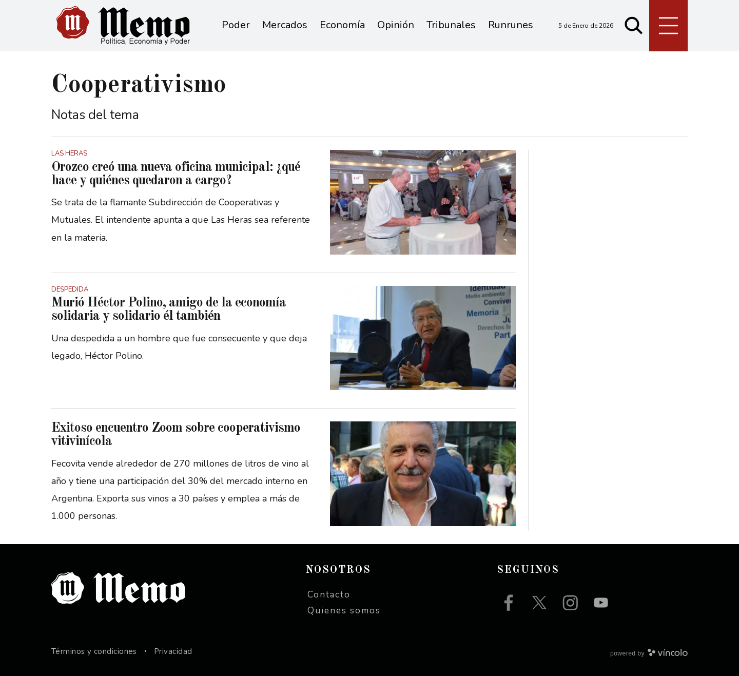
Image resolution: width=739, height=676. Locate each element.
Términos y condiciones (94, 651)
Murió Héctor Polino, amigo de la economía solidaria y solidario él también (168, 309)
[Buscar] (634, 25)
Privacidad (173, 651)
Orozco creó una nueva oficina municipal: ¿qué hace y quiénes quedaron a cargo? (175, 174)
